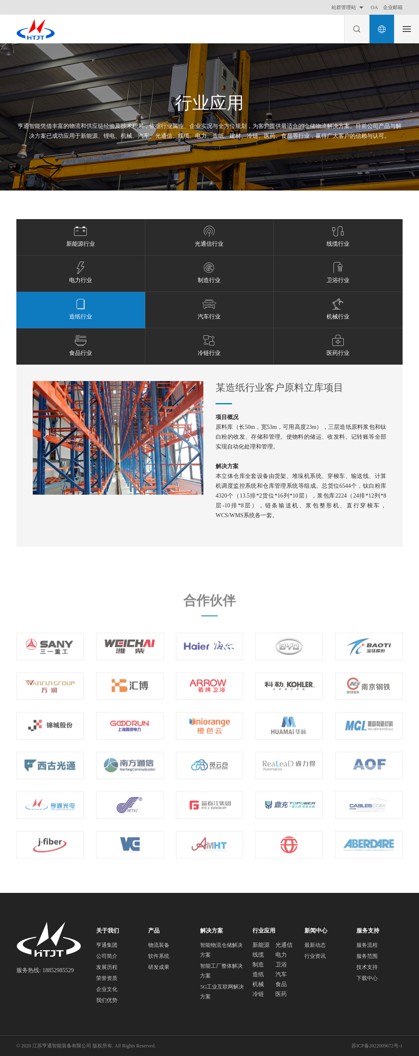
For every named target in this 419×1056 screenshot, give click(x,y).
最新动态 (315, 945)
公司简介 (106, 956)
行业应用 (263, 931)
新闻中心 (315, 931)
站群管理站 (348, 7)
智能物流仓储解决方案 (221, 950)
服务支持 (367, 931)
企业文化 (106, 989)
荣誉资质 (106, 978)
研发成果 (158, 967)
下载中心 (367, 978)
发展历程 (106, 967)
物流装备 (158, 945)
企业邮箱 (393, 7)
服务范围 (367, 956)
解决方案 (211, 931)
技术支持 (367, 967)
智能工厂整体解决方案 (221, 971)
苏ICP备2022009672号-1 (377, 1046)
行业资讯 (315, 956)
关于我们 (107, 931)
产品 (154, 931)
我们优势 (106, 1000)
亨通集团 (106, 945)
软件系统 (158, 956)
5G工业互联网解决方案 (222, 992)
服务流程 (367, 945)
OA (374, 7)
